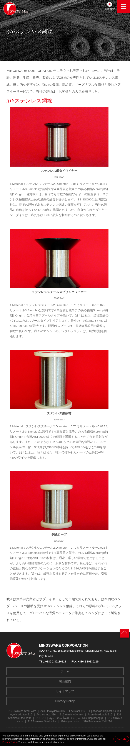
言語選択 (109, 9)
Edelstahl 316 (77, 711)
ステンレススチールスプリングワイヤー (59, 292)
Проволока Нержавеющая (105, 711)
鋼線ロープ (59, 534)
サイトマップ (65, 691)
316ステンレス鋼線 (29, 101)
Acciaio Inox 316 (46, 714)
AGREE (121, 738)
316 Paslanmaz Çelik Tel (97, 721)
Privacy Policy (65, 701)
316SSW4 (59, 540)
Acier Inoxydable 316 (52, 711)
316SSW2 (59, 298)
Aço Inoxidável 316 (21, 714)
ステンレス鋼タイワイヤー (59, 170)
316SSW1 (59, 177)
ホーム (65, 671)
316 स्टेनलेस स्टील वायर (71, 714)
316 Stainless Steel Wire (22, 711)
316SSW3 (59, 419)
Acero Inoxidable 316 (100, 714)
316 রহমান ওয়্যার (69, 721)
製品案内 (65, 681)
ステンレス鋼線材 (59, 413)
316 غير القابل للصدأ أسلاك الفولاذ (58, 718)
